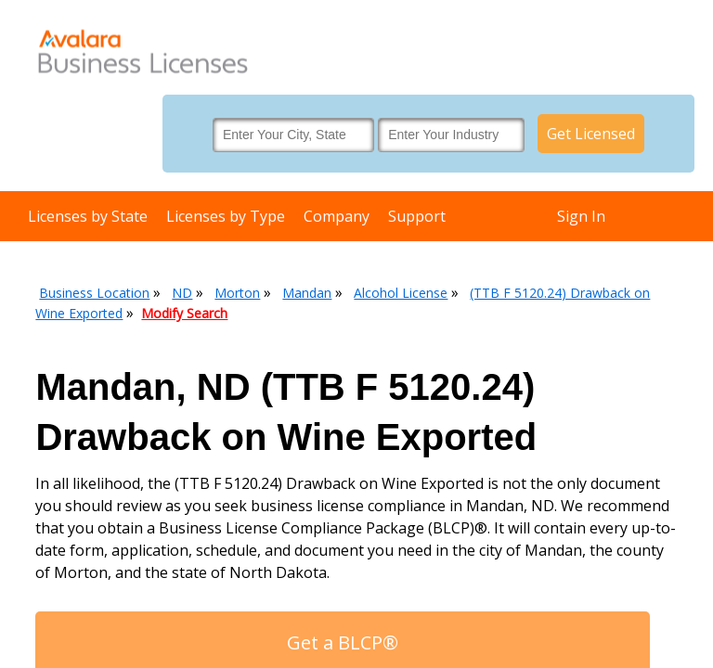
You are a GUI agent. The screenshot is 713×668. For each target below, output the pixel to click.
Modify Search (184, 313)
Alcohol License (400, 293)
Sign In (581, 216)
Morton (237, 293)
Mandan (306, 293)
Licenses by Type (225, 216)
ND (182, 293)
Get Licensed (591, 133)
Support (417, 216)
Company (336, 216)
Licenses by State (88, 216)
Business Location (94, 293)
